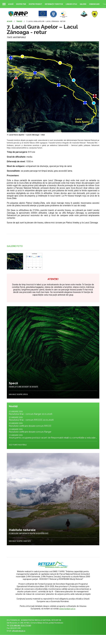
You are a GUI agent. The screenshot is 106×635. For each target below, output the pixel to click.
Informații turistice (54, 4)
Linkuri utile (71, 4)
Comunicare (94, 4)
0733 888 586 (15, 626)
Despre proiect (35, 4)
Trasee (19, 21)
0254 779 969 (26, 626)
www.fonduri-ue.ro (67, 609)
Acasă (7, 4)
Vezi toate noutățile (18, 445)
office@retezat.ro (18, 631)
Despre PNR (21, 4)
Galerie (83, 4)
